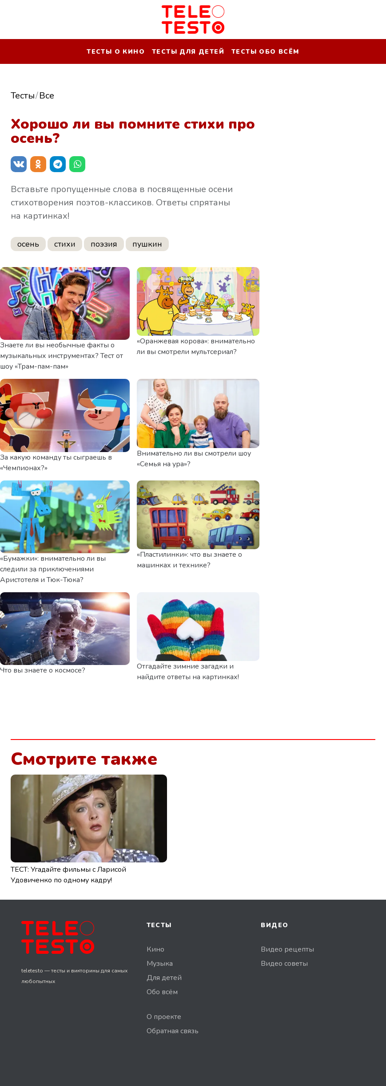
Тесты (23, 96)
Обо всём (162, 992)
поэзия (104, 244)
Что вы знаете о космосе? (42, 670)
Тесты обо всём (265, 51)
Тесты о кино (116, 51)
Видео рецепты (287, 949)
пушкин (147, 244)
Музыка (160, 963)
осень (28, 244)
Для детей (164, 978)
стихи (65, 244)
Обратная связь (173, 1031)
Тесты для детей (188, 51)
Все (46, 96)
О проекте (164, 1017)
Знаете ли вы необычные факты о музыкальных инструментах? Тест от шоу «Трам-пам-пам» (61, 355)
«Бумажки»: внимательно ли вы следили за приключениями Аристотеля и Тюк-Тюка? (53, 569)
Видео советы (284, 963)
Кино (155, 949)
